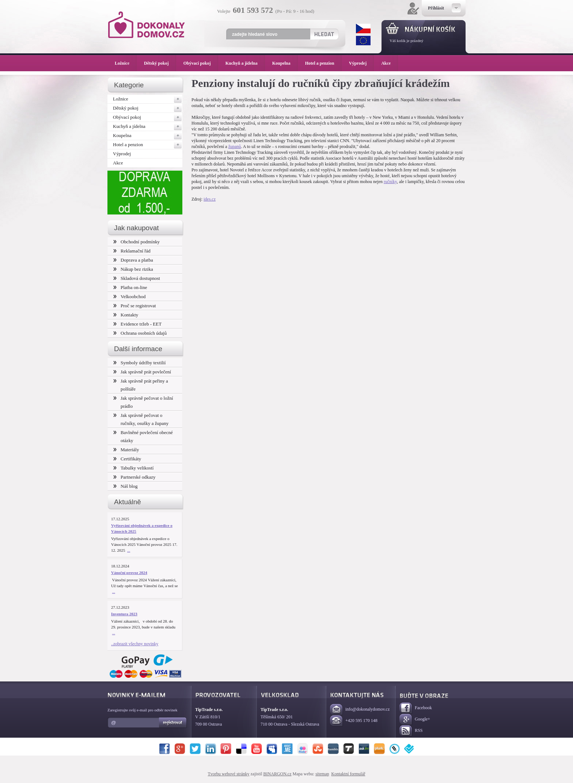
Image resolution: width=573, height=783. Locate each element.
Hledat (324, 33)
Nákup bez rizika (133, 269)
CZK (363, 28)
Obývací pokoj (147, 117)
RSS (410, 731)
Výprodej (122, 153)
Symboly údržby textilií (139, 362)
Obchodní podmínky (136, 241)
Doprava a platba (133, 260)
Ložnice (147, 99)
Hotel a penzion (147, 144)
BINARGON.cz (277, 773)
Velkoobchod (129, 296)
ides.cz (210, 199)
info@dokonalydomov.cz (360, 709)
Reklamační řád (132, 251)
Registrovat (173, 722)
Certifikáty (127, 458)
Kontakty (125, 315)
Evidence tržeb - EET (137, 324)
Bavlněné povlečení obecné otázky (143, 436)
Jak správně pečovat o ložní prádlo (143, 402)
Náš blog (125, 486)
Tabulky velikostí (133, 468)
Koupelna (147, 135)
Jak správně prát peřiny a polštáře (140, 385)
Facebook (415, 708)
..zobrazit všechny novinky (134, 643)
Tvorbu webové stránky (229, 773)
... (128, 550)
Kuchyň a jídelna (147, 126)
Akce (118, 163)
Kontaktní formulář (348, 773)
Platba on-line (130, 287)
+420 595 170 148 (353, 721)
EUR (363, 40)
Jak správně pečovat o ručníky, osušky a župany (140, 419)
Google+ (414, 719)
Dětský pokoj (147, 108)
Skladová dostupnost (136, 278)
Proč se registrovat (134, 305)
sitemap (322, 773)
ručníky (390, 181)
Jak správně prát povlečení (142, 372)
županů (234, 146)
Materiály (126, 449)
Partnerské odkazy (134, 477)
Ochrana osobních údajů (140, 333)
